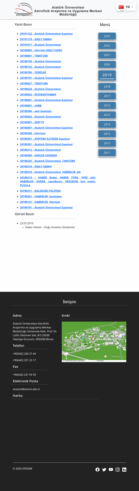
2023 (107, 36)
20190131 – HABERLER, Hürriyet (40, 202)
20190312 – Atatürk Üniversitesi (40, 150)
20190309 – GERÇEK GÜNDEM (38, 155)
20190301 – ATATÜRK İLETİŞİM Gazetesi (45, 139)
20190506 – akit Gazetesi (35, 111)
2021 (107, 55)
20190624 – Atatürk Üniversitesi (40, 89)
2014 (107, 124)
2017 (107, 96)
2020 (107, 64)
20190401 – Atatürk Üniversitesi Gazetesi (46, 128)
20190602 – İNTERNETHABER (38, 94)
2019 (107, 74)
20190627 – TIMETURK (34, 83)
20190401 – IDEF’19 (32, 122)
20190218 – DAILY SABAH (36, 166)
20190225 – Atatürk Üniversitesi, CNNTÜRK (47, 161)
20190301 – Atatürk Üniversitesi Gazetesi (46, 144)
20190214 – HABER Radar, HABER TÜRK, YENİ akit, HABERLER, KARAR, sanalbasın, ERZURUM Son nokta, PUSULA (58, 181)
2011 (107, 152)
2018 (107, 86)
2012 (107, 143)
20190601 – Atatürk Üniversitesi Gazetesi (46, 100)
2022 (107, 45)
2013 (107, 134)
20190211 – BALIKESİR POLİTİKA (40, 191)
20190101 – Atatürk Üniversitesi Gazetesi (46, 207)
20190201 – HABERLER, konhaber (41, 196)
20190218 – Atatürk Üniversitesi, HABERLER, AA (50, 172)
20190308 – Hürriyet (33, 133)
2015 (107, 115)
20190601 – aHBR (31, 105)
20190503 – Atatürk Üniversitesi (40, 116)
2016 (107, 105)
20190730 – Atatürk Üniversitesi (40, 61)
